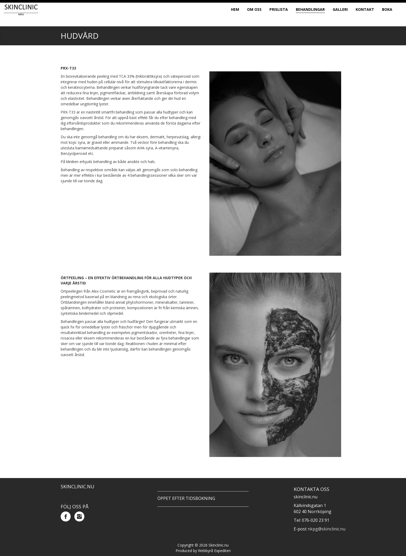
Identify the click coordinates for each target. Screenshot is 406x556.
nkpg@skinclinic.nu (326, 529)
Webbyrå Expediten (214, 550)
